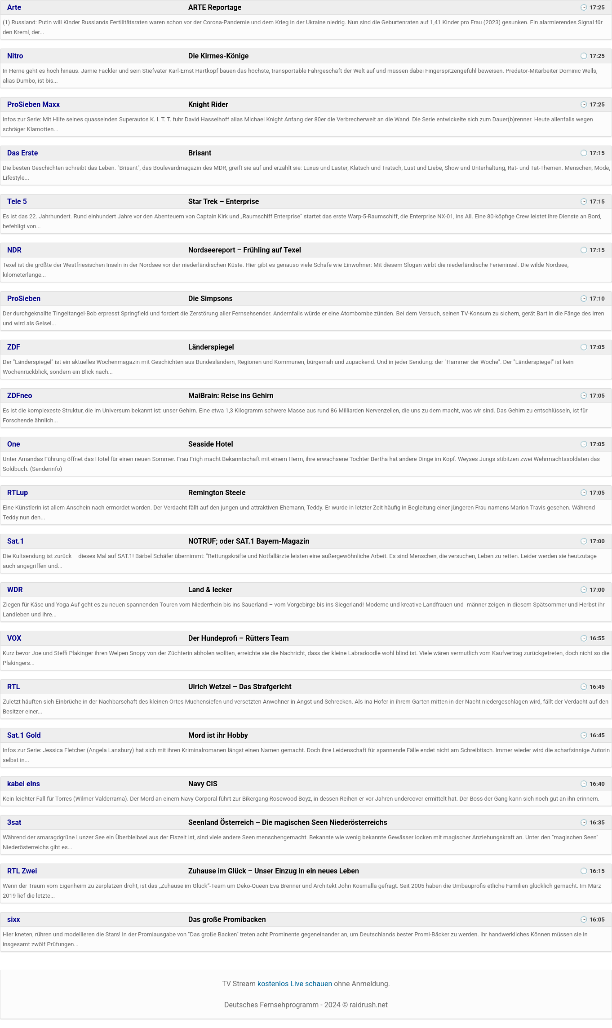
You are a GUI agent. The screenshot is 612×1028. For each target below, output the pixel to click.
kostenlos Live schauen (294, 983)
